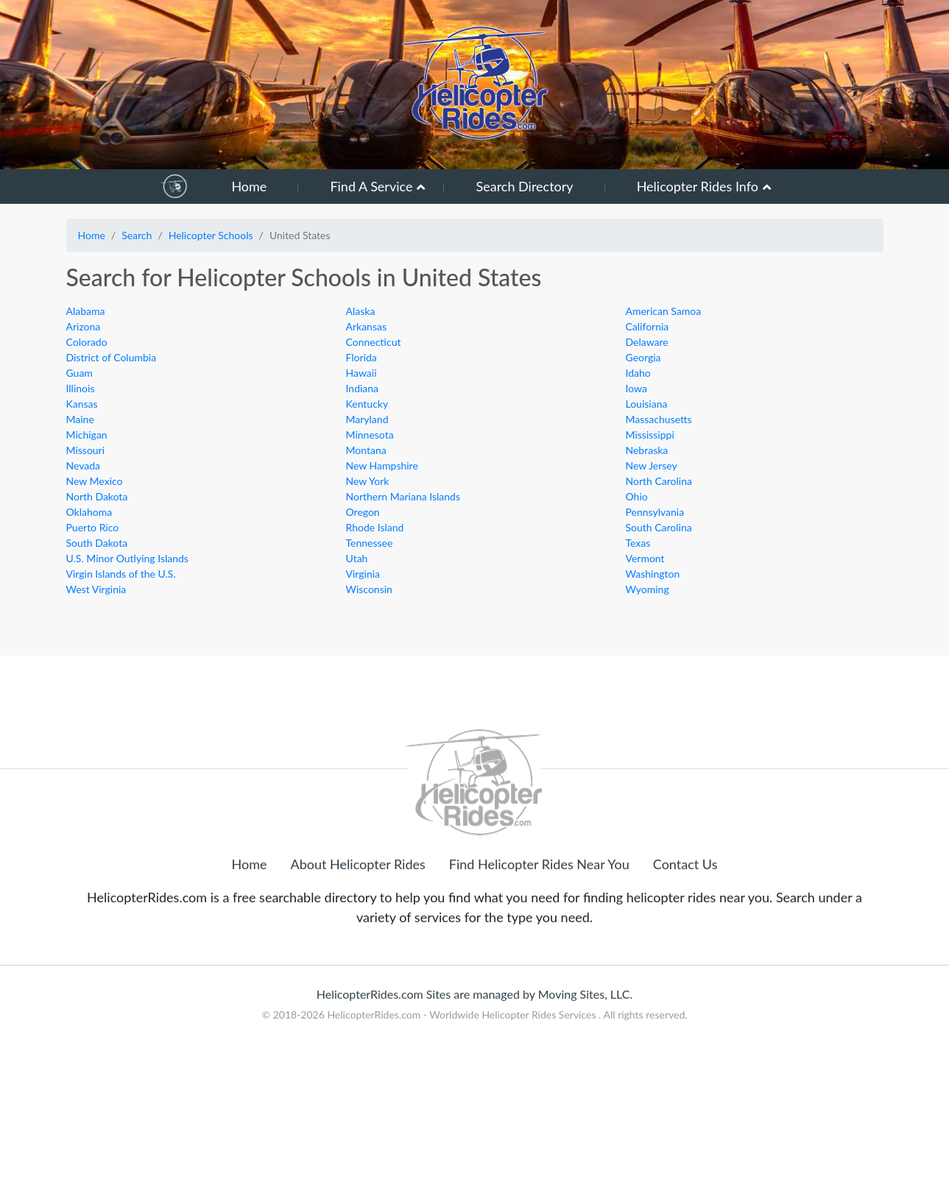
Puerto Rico (92, 527)
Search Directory (524, 186)
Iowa (636, 388)
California (647, 326)
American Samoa (664, 311)
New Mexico (94, 481)
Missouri (85, 450)
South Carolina (659, 527)
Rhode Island (375, 527)
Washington (653, 573)
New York (367, 481)
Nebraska (647, 450)
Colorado (86, 342)
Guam (79, 372)
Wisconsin (369, 589)
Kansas (82, 403)
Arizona (83, 326)
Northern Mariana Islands (403, 496)
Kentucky (367, 403)
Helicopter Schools (211, 235)
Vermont (645, 558)
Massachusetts (659, 419)
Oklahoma (89, 512)
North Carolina (659, 481)
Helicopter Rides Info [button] (697, 186)
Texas (638, 542)
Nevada (83, 465)
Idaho (638, 372)
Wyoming (647, 589)
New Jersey (651, 465)
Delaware (647, 342)
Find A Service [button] (371, 186)
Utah (357, 558)
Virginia (363, 573)
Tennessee (369, 542)
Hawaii (361, 372)
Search (136, 235)
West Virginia (96, 589)
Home (249, 186)
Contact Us (685, 925)
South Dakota (97, 542)
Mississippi (650, 434)
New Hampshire (382, 465)
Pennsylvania (655, 512)
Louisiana (647, 403)
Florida (361, 357)
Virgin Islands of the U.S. (121, 573)
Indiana (362, 388)
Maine (80, 419)
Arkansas (366, 326)
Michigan (86, 434)
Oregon (363, 512)
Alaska (360, 311)
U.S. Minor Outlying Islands (127, 558)
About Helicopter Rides (358, 925)
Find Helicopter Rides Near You (539, 925)
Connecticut (373, 342)
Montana (366, 450)
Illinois (80, 388)
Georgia (643, 357)
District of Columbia (111, 357)
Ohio (637, 496)
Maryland (367, 419)
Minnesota (370, 434)
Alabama (85, 311)
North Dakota (97, 496)
